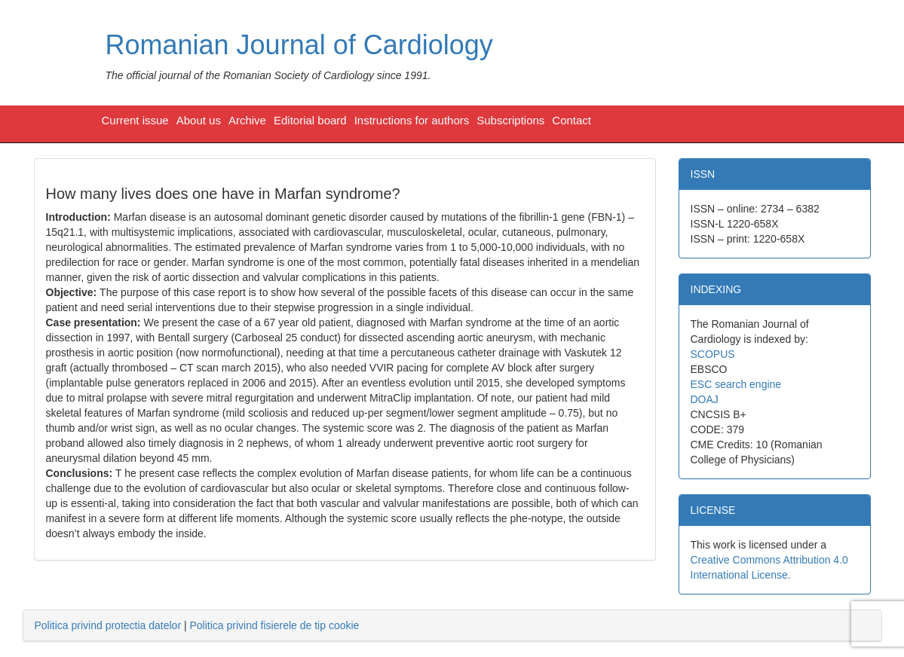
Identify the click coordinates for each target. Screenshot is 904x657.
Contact (571, 120)
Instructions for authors (412, 120)
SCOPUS (713, 354)
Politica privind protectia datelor (108, 625)
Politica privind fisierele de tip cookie (274, 625)
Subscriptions (510, 120)
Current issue (135, 120)
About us (198, 120)
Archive (247, 120)
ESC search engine (736, 384)
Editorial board (310, 120)
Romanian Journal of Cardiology (299, 44)
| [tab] (197, 625)
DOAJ (705, 399)
